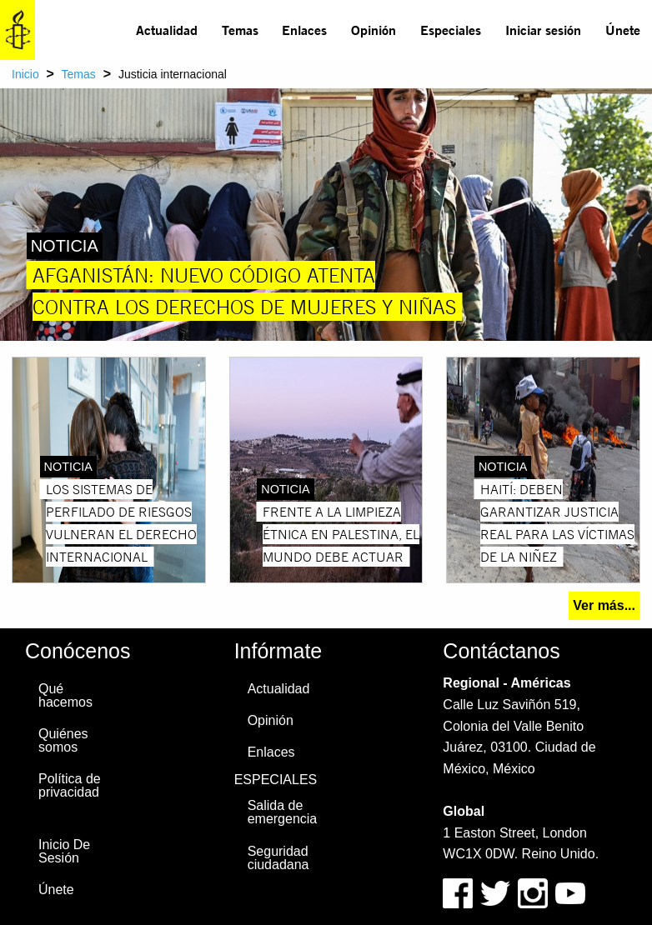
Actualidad (167, 29)
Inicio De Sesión (64, 851)
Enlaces (304, 29)
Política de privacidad (69, 785)
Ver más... (604, 605)
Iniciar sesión (543, 29)
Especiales (450, 29)
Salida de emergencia (283, 812)
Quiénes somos (63, 740)
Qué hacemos (65, 695)
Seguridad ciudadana (278, 858)
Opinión (373, 29)
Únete (622, 29)
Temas (240, 29)
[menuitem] (167, 30)
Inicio (25, 74)
